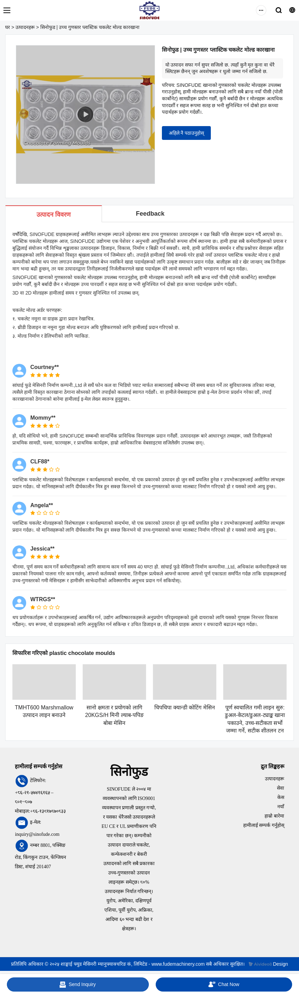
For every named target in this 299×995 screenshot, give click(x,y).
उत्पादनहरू (25, 27)
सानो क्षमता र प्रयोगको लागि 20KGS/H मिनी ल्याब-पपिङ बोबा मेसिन (114, 715)
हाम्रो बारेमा (274, 816)
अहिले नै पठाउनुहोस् (186, 133)
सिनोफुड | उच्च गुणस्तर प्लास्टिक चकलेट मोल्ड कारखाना (90, 27)
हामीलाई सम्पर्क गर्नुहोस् (263, 825)
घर (7, 27)
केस (280, 797)
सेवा (280, 788)
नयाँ (280, 806)
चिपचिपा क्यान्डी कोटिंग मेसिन (184, 707)
